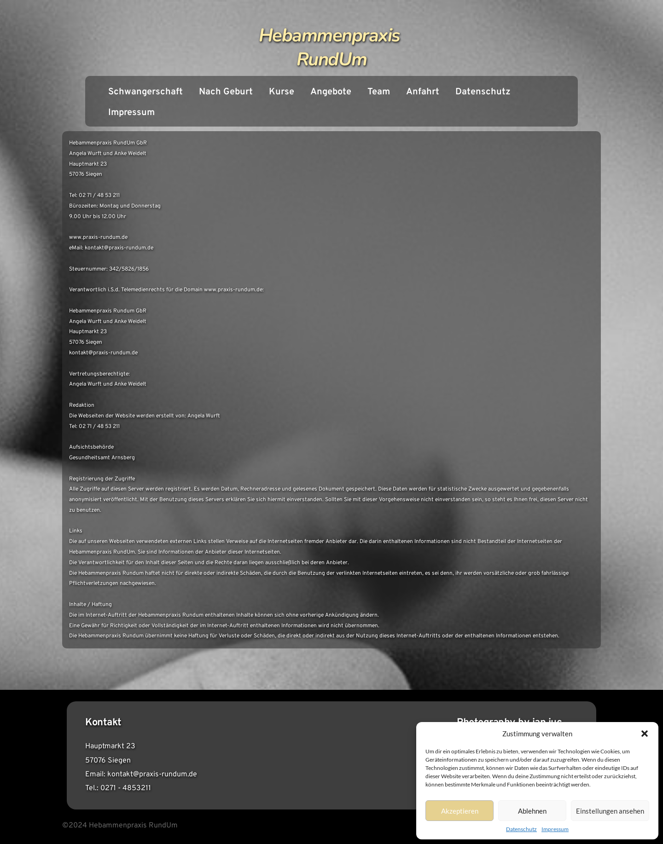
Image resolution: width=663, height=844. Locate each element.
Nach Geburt (226, 92)
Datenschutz (521, 829)
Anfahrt (422, 92)
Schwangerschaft (145, 92)
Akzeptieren (459, 811)
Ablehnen (532, 811)
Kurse (281, 92)
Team (378, 92)
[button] (644, 733)
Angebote (330, 92)
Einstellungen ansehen (610, 811)
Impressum (555, 829)
